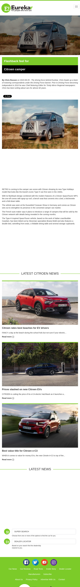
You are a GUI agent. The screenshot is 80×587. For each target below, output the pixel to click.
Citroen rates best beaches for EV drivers (25, 328)
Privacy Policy (31, 579)
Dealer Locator (65, 569)
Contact (62, 579)
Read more (8, 337)
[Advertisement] (40, 169)
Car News (13, 569)
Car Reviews (25, 569)
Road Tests (38, 569)
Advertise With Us (48, 579)
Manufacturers (34, 574)
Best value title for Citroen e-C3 (20, 450)
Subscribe (47, 574)
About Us (19, 579)
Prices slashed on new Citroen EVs (22, 389)
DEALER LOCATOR (22, 541)
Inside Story (51, 569)
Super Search (21, 531)
